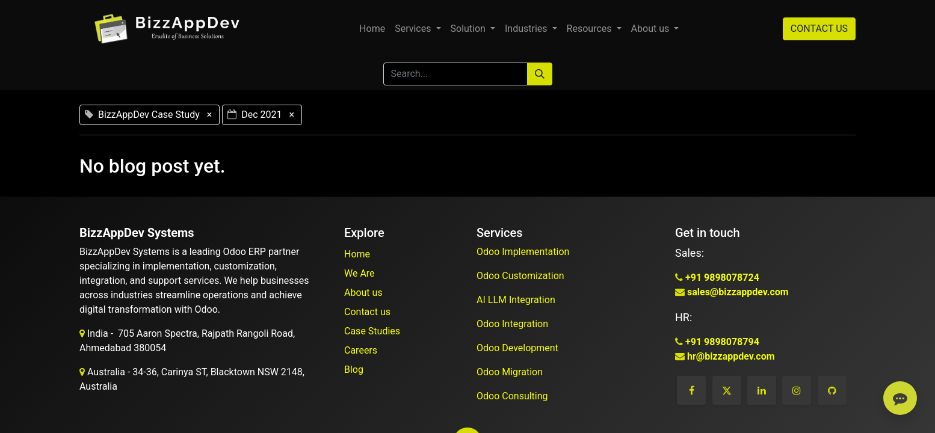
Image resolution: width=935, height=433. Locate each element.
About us (363, 292)
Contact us (367, 312)
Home (357, 254)
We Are (359, 273)
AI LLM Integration (516, 300)
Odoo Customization (522, 275)
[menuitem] (372, 29)
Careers (360, 350)
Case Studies (372, 331)
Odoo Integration (514, 324)
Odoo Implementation (524, 251)
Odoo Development (519, 348)
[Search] (539, 74)
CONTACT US (819, 28)
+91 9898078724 (721, 277)
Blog (353, 369)
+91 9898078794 (721, 342)
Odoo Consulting (514, 396)
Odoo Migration (510, 372)
